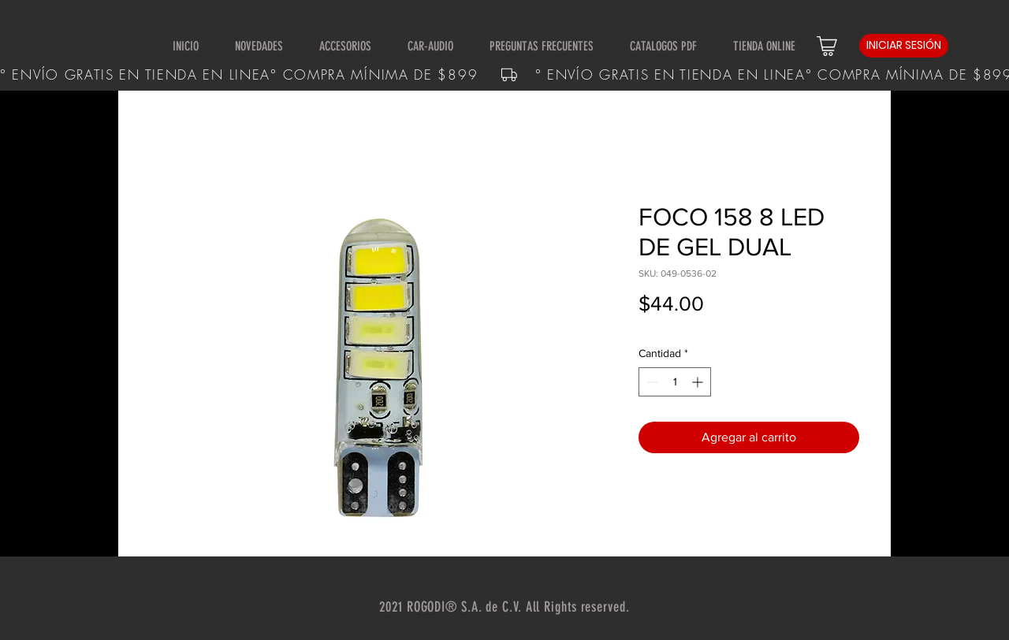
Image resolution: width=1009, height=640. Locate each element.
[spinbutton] (675, 382)
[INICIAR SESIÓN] (903, 46)
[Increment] (699, 382)
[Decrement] (651, 382)
